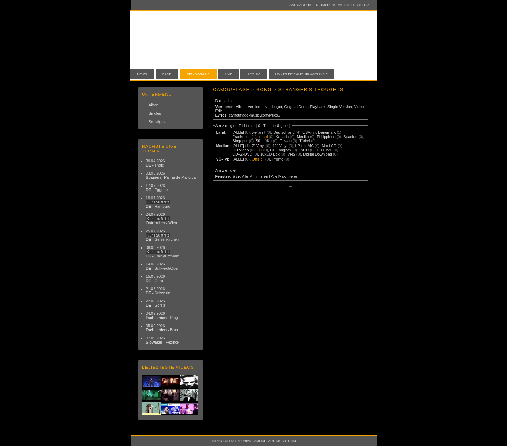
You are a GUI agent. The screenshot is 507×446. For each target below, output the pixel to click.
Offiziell (258, 159)
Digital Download (317, 154)
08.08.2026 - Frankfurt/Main (162, 251)
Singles (155, 113)
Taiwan (286, 141)
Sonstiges (157, 122)
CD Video (240, 150)
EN (316, 5)
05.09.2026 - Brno (162, 327)
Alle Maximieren (284, 176)
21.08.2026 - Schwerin (158, 291)
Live (228, 74)
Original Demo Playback (304, 107)
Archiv (253, 74)
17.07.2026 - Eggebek (158, 187)
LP (297, 146)
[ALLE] (238, 132)
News (142, 74)
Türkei (304, 141)
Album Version (248, 107)
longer (277, 107)
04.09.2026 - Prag (162, 315)
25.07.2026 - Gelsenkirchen (162, 235)
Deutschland (283, 132)
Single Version (339, 107)
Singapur (240, 141)
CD (259, 150)
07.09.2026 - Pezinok (162, 340)
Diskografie (198, 74)
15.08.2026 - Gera (155, 278)
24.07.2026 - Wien (161, 218)
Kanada (282, 136)
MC (311, 146)
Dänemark (327, 132)
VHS (291, 154)
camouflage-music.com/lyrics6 (254, 115)
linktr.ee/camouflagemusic (301, 74)
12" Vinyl (280, 146)
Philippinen (326, 136)
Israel (263, 136)
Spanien (350, 136)
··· (290, 186)
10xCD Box (270, 154)
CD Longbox (280, 150)
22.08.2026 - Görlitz (155, 303)
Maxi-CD (328, 146)
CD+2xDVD (242, 154)
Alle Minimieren (255, 176)
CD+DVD (324, 150)
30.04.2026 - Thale (155, 163)
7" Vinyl (258, 146)
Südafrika (264, 141)
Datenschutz (356, 5)
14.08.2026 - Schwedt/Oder (162, 266)
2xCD (304, 150)
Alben (153, 105)
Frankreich (241, 136)
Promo (277, 159)
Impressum (331, 5)
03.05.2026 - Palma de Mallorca (171, 175)
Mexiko (303, 136)
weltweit (258, 132)
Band (167, 74)
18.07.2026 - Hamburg (158, 202)
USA (306, 132)
